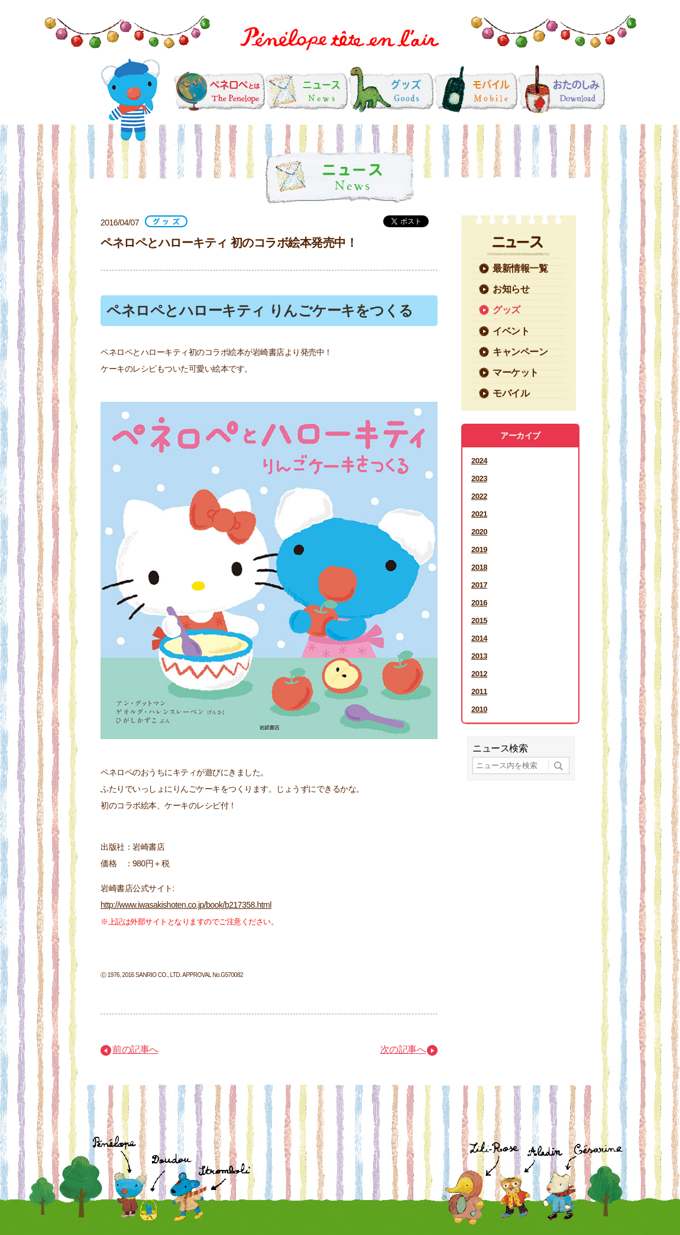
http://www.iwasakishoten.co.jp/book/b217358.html (186, 905)
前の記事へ (135, 1049)
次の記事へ (403, 1049)
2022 (479, 496)
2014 (479, 638)
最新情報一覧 (520, 268)
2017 (479, 585)
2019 (479, 549)
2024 (479, 460)
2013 (479, 656)
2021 (479, 514)
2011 (479, 691)
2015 (479, 620)
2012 (479, 673)
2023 (479, 478)
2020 (479, 531)
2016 (479, 602)
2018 (479, 567)
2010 (479, 709)
